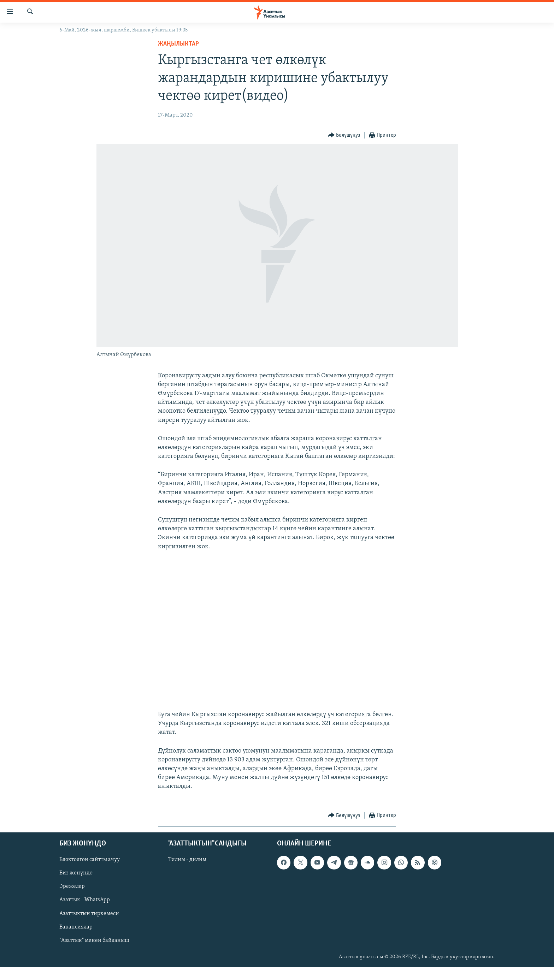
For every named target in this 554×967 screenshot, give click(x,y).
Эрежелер (72, 886)
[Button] (344, 135)
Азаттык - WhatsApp (84, 900)
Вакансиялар (76, 927)
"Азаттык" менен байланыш (94, 940)
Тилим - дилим (187, 859)
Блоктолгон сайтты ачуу (89, 859)
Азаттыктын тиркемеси (89, 913)
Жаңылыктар (178, 44)
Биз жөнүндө (76, 873)
